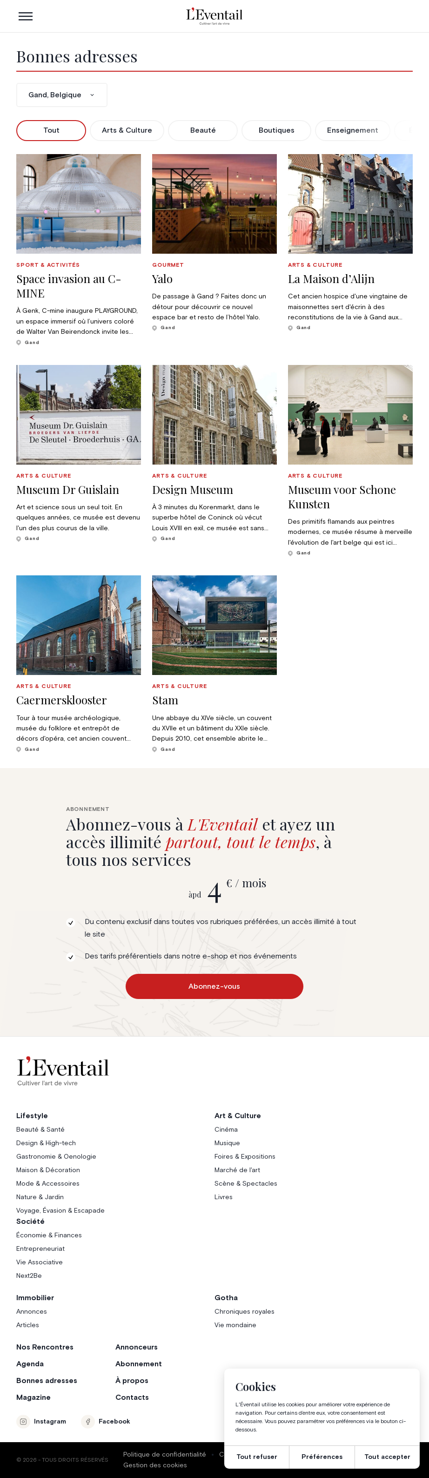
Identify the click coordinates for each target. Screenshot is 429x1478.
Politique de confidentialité (164, 1454)
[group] (78, 250)
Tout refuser (256, 1457)
